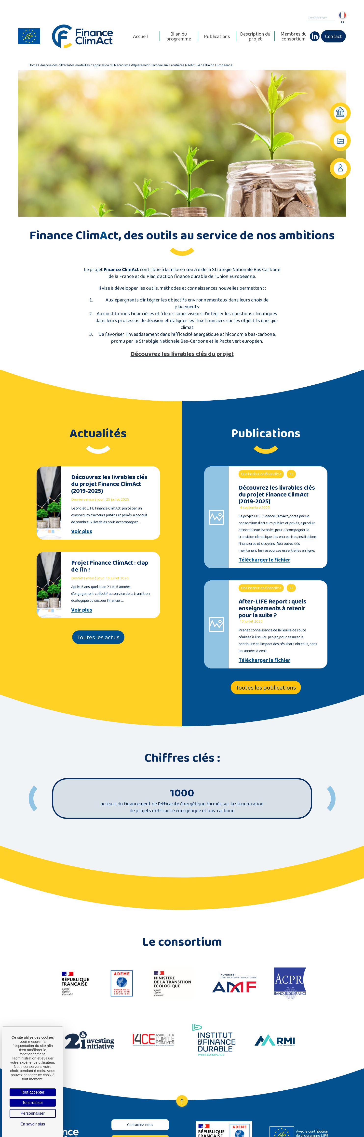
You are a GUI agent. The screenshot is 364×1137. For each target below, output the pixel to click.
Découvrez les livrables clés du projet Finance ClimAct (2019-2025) (109, 483)
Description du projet (255, 36)
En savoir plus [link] (32, 1124)
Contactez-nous (140, 1124)
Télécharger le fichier (264, 559)
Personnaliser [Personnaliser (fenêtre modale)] (33, 1113)
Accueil (140, 36)
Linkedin (315, 33)
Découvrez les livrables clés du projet (182, 353)
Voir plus (81, 531)
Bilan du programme (178, 36)
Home (33, 65)
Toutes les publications (266, 687)
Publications (217, 36)
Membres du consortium (294, 36)
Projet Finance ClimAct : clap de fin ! (109, 566)
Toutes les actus (98, 637)
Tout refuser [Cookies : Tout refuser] (32, 1102)
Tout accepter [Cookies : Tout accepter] (32, 1092)
